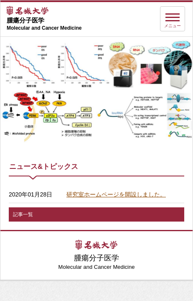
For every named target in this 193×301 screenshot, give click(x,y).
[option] (96, 91)
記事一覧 (23, 214)
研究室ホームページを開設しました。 (116, 194)
